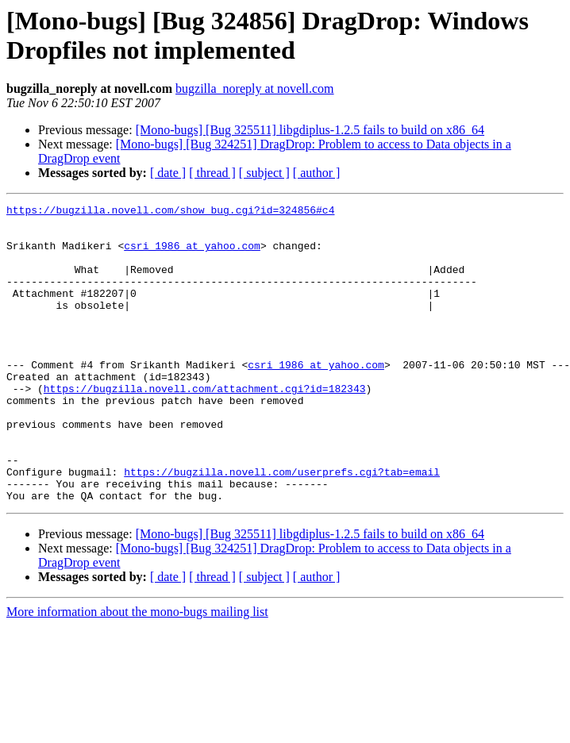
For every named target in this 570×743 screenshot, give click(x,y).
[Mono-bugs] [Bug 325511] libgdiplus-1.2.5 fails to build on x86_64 (310, 130)
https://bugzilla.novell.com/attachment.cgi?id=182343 (205, 426)
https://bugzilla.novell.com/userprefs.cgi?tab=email (282, 526)
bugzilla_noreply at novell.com (254, 88)
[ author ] (317, 172)
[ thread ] (212, 172)
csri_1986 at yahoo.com (192, 255)
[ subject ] (264, 172)
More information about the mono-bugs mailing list (137, 671)
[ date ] (168, 172)
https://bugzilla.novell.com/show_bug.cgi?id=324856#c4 (170, 212)
